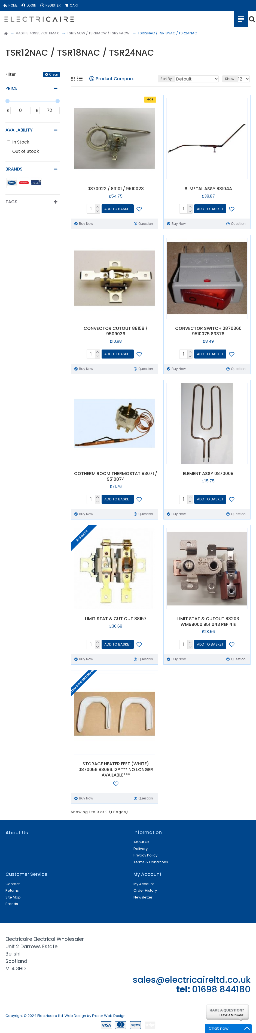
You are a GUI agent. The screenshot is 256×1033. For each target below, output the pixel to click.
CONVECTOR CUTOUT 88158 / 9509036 (116, 331)
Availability (19, 130)
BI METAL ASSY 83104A (208, 189)
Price (11, 88)
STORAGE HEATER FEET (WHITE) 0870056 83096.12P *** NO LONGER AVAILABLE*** (115, 769)
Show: (230, 78)
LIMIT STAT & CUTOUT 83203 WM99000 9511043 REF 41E (208, 622)
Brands (14, 169)
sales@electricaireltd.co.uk (192, 979)
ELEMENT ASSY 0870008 (208, 474)
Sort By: (166, 78)
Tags (11, 202)
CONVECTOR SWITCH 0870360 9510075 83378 (208, 331)
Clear (53, 74)
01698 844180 (221, 989)
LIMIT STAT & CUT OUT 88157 (116, 619)
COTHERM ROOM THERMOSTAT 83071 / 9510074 (115, 476)
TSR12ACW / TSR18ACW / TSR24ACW (98, 33)
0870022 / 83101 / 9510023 (115, 189)
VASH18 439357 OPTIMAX (37, 33)
